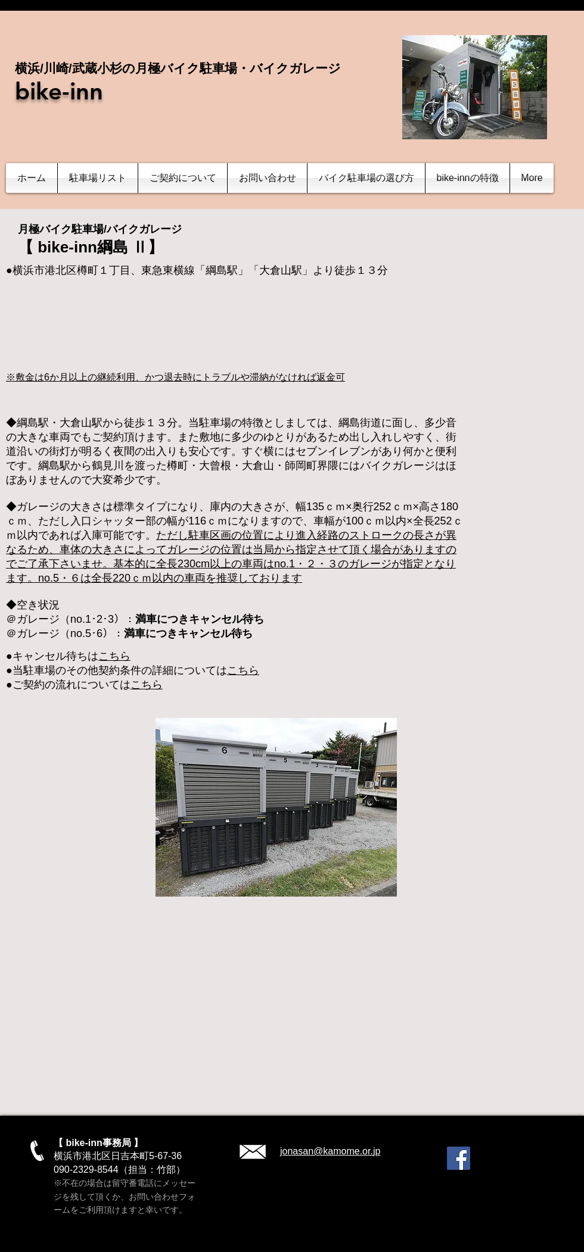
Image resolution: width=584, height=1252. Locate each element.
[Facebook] (458, 1158)
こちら (114, 656)
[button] (98, 178)
